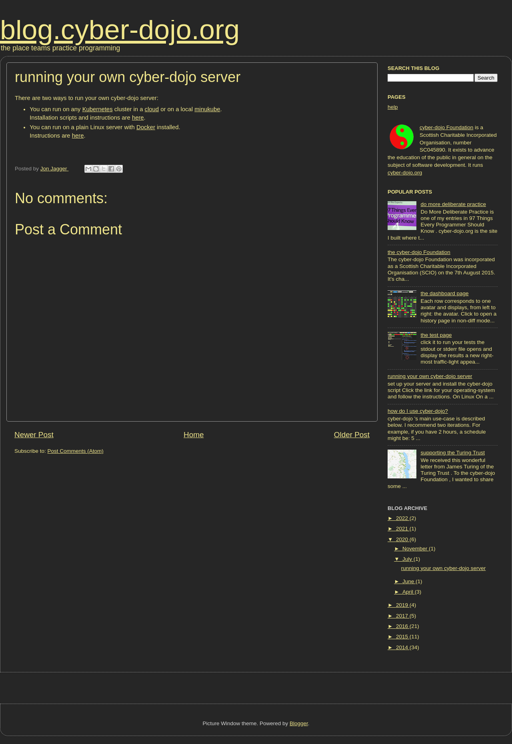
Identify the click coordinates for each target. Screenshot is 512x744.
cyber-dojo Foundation (446, 127)
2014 (403, 647)
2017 (403, 616)
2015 (403, 637)
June (409, 581)
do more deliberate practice (453, 204)
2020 (403, 539)
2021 (403, 529)
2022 (403, 518)
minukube (207, 109)
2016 (403, 626)
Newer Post (34, 434)
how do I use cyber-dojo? (418, 411)
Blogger (299, 723)
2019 (403, 605)
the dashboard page (444, 293)
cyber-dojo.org (405, 173)
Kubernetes (97, 109)
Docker (145, 127)
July (408, 559)
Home (194, 434)
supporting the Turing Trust (452, 453)
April (408, 592)
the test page (436, 335)
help (393, 107)
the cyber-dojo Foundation (419, 252)
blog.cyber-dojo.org (120, 29)
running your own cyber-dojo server (430, 376)
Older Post (352, 434)
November (415, 549)
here (138, 117)
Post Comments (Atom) (76, 451)
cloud (152, 109)
